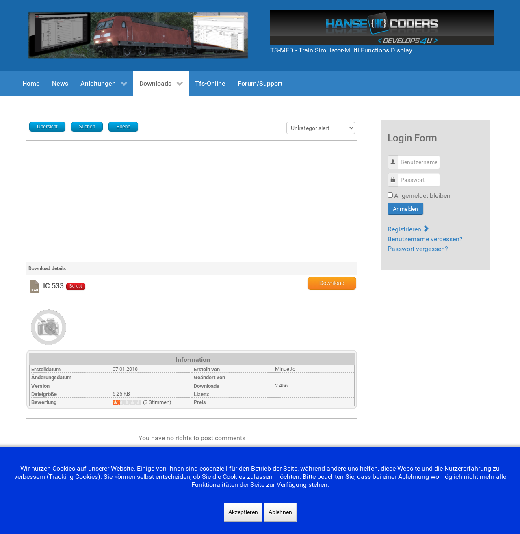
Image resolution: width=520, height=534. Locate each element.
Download (331, 283)
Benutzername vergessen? (425, 239)
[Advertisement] (191, 201)
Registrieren (408, 229)
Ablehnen (280, 512)
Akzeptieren (243, 512)
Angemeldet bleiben (422, 195)
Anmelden (405, 208)
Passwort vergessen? (418, 249)
